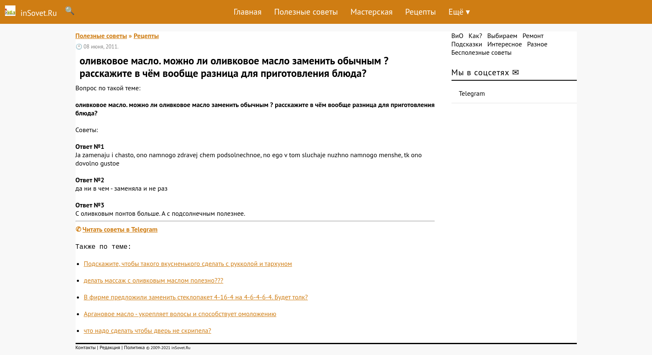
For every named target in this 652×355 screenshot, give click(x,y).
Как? (475, 35)
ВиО (458, 35)
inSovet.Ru (28, 11)
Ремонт (533, 35)
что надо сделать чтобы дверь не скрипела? (147, 332)
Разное (537, 44)
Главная (247, 11)
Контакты (86, 349)
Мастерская (371, 11)
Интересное (504, 44)
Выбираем (502, 35)
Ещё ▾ (459, 11)
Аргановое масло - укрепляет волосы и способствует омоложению (180, 315)
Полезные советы (306, 11)
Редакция (109, 349)
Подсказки (467, 44)
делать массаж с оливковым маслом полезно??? (153, 282)
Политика (134, 349)
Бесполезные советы (482, 52)
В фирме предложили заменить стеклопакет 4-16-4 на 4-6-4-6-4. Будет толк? (196, 298)
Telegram (472, 93)
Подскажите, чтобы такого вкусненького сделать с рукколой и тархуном (188, 265)
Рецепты (420, 11)
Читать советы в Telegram (120, 229)
